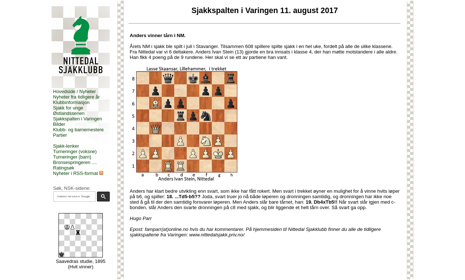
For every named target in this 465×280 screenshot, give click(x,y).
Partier (60, 135)
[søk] (73, 196)
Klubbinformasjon (71, 102)
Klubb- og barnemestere (78, 129)
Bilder (59, 124)
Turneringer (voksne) (75, 151)
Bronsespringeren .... (75, 162)
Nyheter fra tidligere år (76, 97)
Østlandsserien (69, 113)
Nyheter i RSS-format (75, 173)
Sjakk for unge (68, 108)
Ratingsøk (63, 168)
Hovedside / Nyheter (74, 91)
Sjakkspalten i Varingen (77, 118)
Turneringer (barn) (72, 157)
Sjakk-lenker (66, 146)
